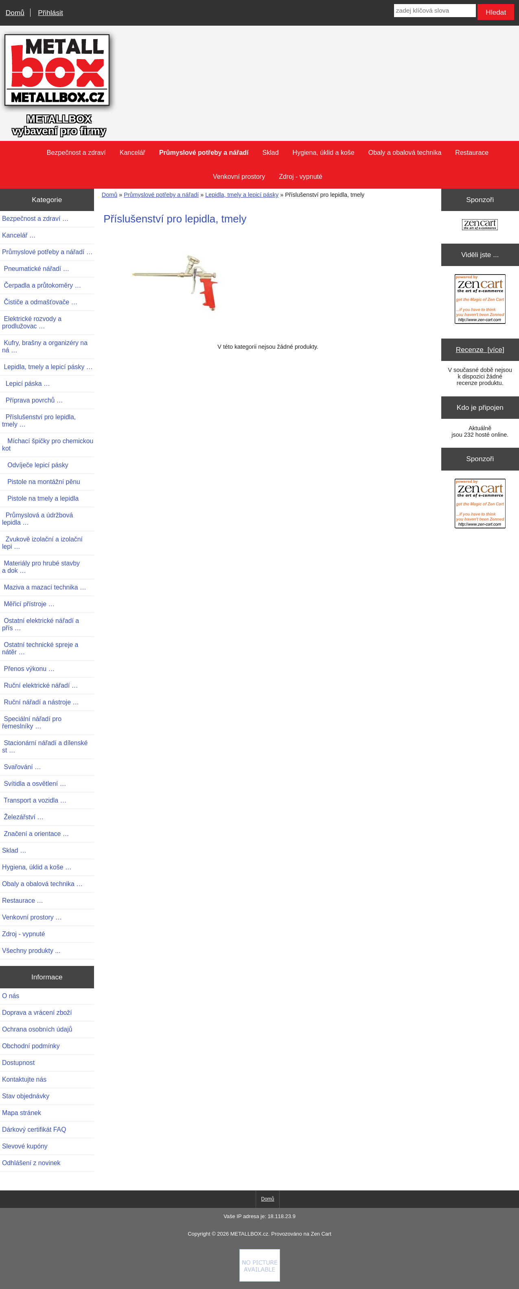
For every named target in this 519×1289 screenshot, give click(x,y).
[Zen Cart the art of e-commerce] (480, 225)
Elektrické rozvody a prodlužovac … (31, 322)
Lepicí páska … (26, 383)
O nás (10, 995)
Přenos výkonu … (28, 668)
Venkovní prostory (239, 176)
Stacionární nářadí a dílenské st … (45, 746)
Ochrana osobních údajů (37, 1029)
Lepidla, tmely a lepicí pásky (241, 194)
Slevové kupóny (25, 1146)
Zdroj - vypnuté (300, 176)
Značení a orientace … (35, 833)
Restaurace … (22, 900)
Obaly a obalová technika (405, 152)
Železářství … (23, 817)
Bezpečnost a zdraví (76, 152)
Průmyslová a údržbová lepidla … (37, 519)
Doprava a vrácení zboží (37, 1012)
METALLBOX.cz (249, 1234)
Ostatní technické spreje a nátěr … (40, 648)
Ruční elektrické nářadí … (40, 685)
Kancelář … (19, 235)
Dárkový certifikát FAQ (34, 1129)
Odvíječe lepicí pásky (35, 465)
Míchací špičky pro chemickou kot (47, 445)
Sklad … (14, 850)
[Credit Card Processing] (259, 1279)
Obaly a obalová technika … (42, 883)
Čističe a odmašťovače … (39, 302)
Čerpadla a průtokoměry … (41, 285)
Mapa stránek (21, 1112)
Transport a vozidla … (34, 800)
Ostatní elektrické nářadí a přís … (40, 624)
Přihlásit (50, 13)
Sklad (271, 152)
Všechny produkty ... (31, 950)
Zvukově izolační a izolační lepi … (42, 543)
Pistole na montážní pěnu (41, 481)
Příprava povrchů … (32, 400)
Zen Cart (321, 1234)
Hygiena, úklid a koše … (37, 867)
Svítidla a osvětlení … (34, 783)
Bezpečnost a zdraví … (35, 218)
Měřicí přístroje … (28, 604)
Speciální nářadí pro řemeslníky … (31, 722)
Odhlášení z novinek (31, 1162)
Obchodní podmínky (31, 1046)
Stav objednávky (25, 1096)
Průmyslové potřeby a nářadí (161, 194)
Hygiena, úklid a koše (324, 152)
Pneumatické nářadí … (35, 268)
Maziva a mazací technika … (44, 587)
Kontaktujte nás (24, 1079)
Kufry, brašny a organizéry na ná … (45, 346)
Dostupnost (18, 1062)
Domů (15, 13)
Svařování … (21, 766)
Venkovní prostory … (32, 917)
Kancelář (132, 152)
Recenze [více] (480, 349)
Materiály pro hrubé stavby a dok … (41, 567)
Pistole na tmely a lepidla (40, 498)
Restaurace (471, 152)
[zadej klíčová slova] (435, 10)
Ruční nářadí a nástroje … (40, 702)
